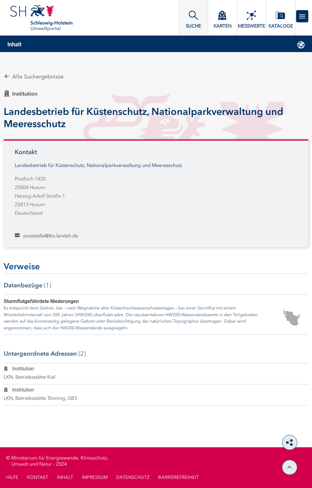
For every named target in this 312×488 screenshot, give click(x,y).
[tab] (156, 44)
